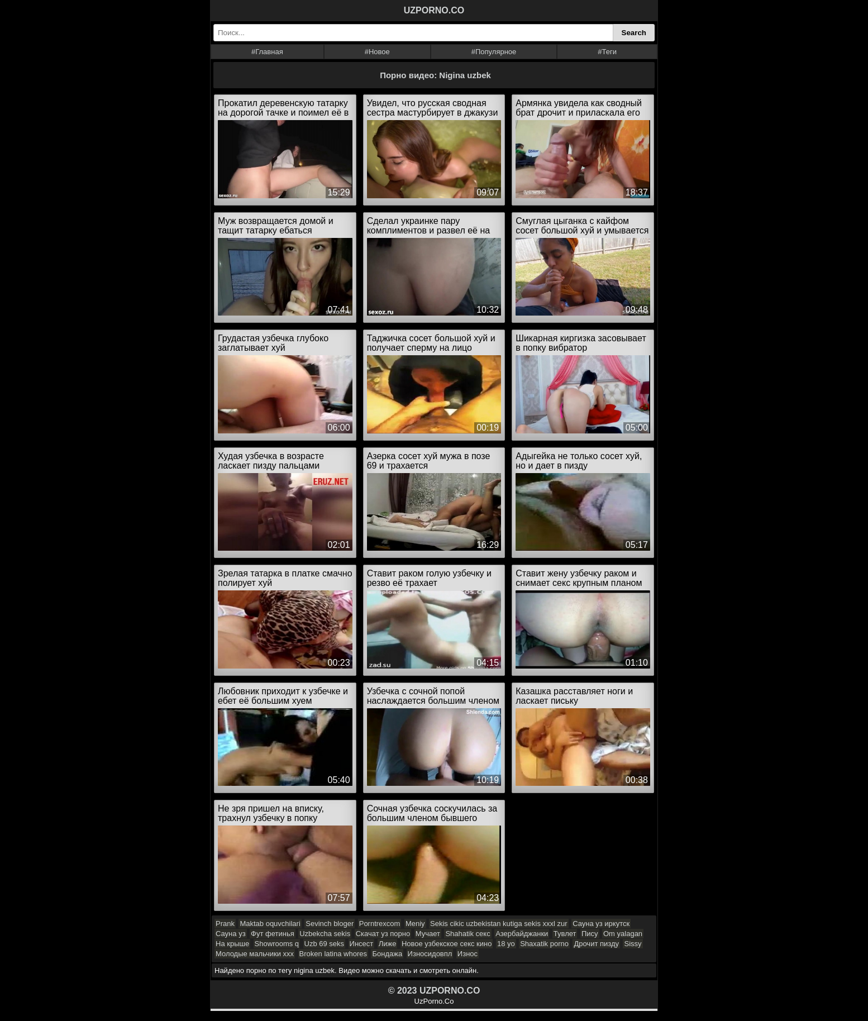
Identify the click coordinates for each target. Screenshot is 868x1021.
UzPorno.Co (434, 1001)
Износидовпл (430, 954)
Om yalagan (622, 933)
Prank (225, 923)
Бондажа (387, 954)
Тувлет (565, 933)
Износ (467, 954)
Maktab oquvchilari (270, 923)
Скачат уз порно (383, 933)
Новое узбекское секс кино (447, 943)
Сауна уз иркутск (601, 923)
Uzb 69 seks (324, 943)
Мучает (428, 933)
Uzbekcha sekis (324, 933)
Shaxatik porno (544, 943)
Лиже (388, 943)
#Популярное (494, 51)
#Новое (377, 51)
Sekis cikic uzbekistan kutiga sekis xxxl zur (498, 923)
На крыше (232, 943)
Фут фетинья (272, 933)
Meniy (415, 923)
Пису (589, 933)
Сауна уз (231, 933)
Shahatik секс (467, 933)
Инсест (362, 943)
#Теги (607, 51)
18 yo (506, 943)
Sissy (632, 943)
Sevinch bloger (330, 923)
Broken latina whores (333, 954)
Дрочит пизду (596, 943)
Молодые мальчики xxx (255, 954)
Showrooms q (277, 943)
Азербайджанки (521, 933)
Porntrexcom (379, 923)
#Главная (267, 51)
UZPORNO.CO (434, 10)
